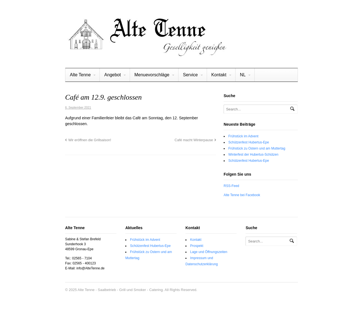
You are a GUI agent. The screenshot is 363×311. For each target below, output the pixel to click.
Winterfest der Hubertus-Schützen (253, 154)
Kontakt (218, 74)
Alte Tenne (80, 74)
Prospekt (196, 246)
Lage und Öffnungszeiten (208, 252)
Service (190, 74)
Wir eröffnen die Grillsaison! (89, 140)
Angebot (112, 74)
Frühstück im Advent (243, 136)
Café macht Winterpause (194, 140)
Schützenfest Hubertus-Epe (248, 142)
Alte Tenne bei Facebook (242, 195)
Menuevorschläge (151, 74)
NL (243, 74)
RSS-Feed (231, 186)
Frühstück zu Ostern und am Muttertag (256, 148)
